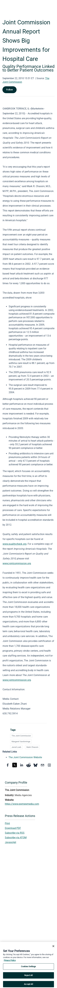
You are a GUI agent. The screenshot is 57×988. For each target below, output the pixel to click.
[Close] (53, 947)
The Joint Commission (21, 736)
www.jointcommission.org (17, 563)
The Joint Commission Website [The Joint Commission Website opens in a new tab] (25, 757)
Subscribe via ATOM (16, 837)
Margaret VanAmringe (21, 741)
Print (7, 823)
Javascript (10, 842)
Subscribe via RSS (14, 832)
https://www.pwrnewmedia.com (22, 803)
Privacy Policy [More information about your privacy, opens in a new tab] (10, 961)
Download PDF (13, 828)
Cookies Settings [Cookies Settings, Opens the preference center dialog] (28, 968)
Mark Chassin (32, 747)
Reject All (28, 977)
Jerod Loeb (16, 747)
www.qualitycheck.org (14, 543)
